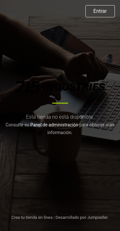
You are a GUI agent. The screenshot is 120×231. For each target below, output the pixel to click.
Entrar (100, 11)
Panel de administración (54, 124)
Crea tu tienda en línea (32, 217)
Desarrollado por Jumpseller (82, 217)
